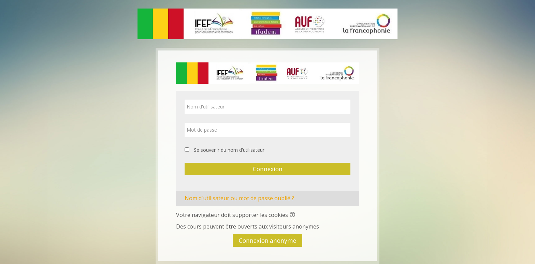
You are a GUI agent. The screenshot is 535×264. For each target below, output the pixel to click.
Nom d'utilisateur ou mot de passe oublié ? (239, 198)
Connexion (268, 169)
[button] (293, 215)
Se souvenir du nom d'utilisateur (229, 150)
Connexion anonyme (267, 241)
